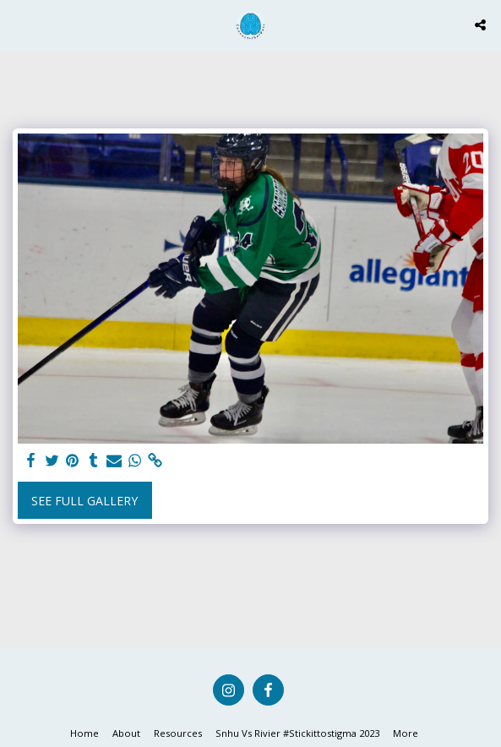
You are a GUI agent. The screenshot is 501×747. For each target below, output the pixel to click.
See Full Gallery (84, 501)
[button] (18, 24)
